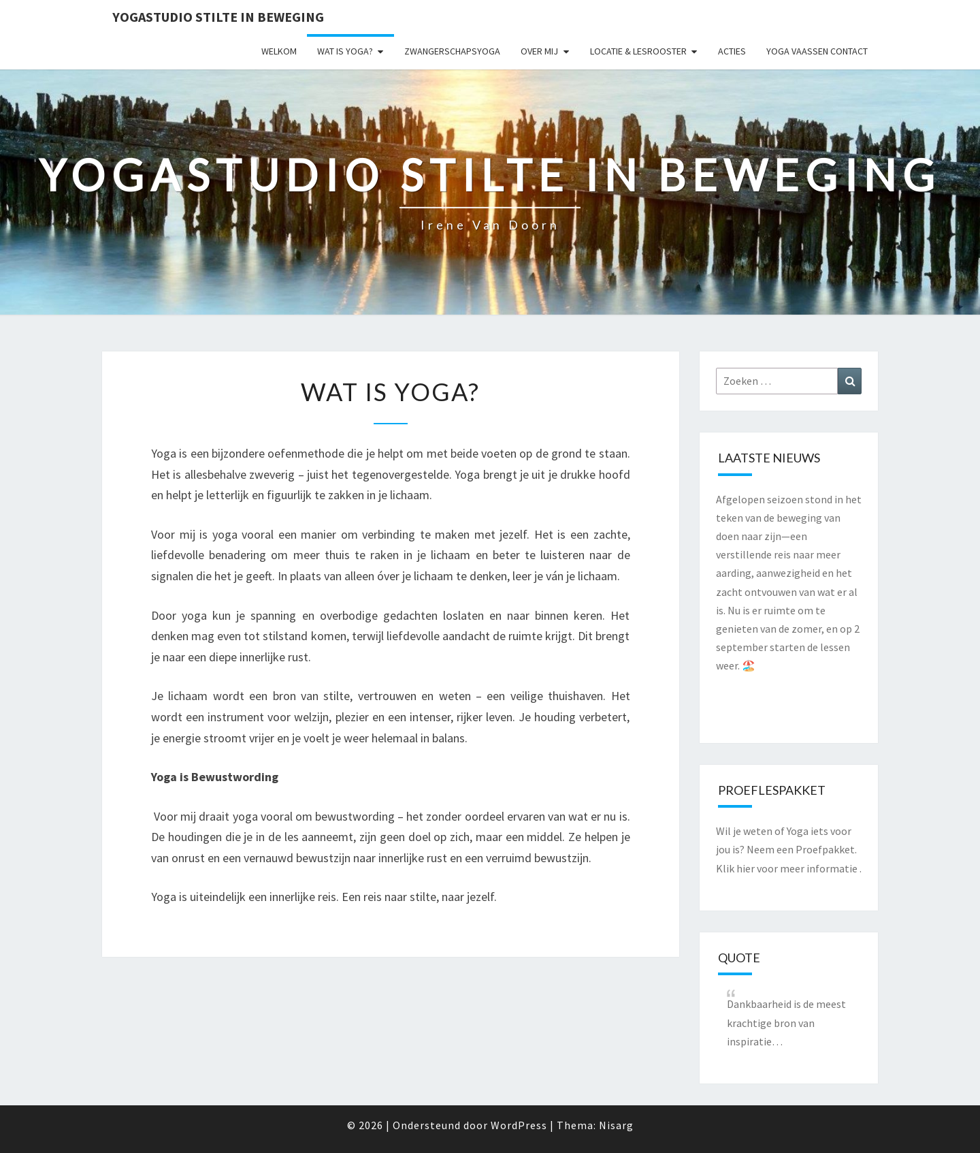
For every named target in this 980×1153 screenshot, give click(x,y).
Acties (732, 51)
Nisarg (616, 1125)
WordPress (519, 1125)
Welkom (279, 51)
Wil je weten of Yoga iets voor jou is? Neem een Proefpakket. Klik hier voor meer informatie (787, 849)
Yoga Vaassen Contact (817, 51)
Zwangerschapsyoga (452, 51)
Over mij (539, 51)
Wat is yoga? (345, 51)
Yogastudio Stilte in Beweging (218, 16)
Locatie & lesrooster (638, 51)
